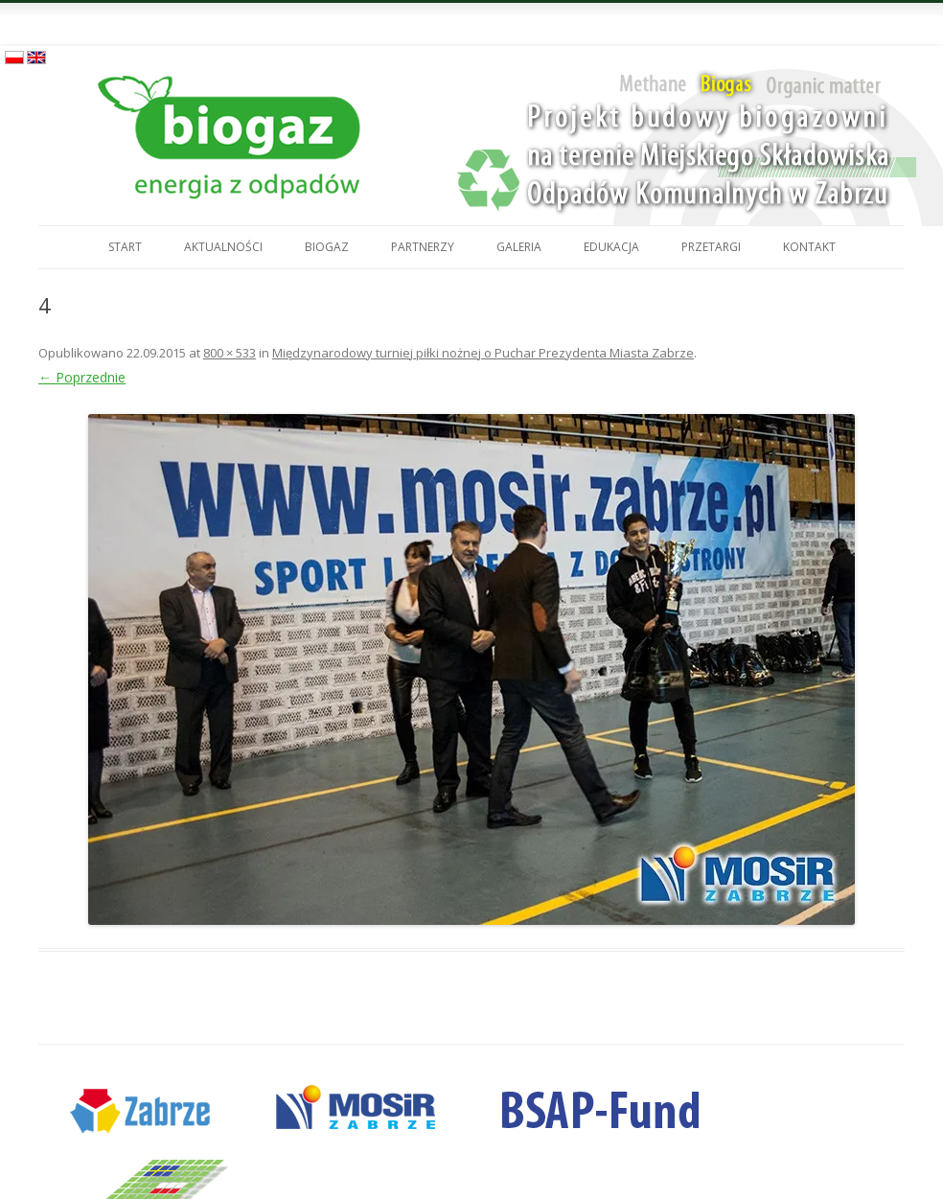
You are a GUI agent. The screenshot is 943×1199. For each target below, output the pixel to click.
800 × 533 (229, 352)
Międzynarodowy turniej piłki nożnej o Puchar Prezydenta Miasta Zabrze (483, 352)
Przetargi (711, 247)
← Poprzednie (82, 377)
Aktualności (223, 247)
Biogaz (327, 247)
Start (125, 247)
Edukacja (611, 247)
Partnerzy (422, 247)
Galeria (518, 247)
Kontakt (809, 247)
